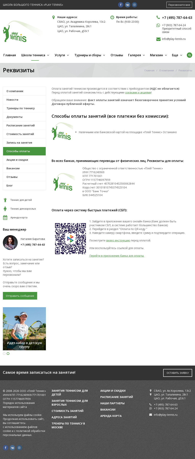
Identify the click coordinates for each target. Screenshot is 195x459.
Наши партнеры (112, 403)
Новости (12, 99)
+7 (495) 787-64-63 (177, 17)
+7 (164, 25)
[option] (24, 328)
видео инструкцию (118, 240)
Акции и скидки (17, 160)
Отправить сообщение (20, 295)
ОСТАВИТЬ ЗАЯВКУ (178, 373)
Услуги (60, 55)
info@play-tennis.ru (174, 39)
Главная (9, 55)
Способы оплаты (18, 151)
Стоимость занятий (20, 134)
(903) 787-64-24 (176, 25)
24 (175, 408)
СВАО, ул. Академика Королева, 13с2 (81, 21)
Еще (175, 55)
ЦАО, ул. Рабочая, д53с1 (73, 31)
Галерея (134, 55)
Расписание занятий (20, 125)
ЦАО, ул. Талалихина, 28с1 (74, 26)
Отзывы (117, 55)
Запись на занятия (19, 142)
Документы (14, 117)
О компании (166, 70)
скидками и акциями (138, 92)
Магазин (156, 55)
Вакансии (13, 168)
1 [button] (4, 353)
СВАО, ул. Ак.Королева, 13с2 (172, 390)
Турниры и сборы (87, 55)
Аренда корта (111, 416)
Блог (9, 185)
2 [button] (8, 353)
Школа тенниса (33, 55)
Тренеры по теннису (20, 108)
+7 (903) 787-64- (164, 408)
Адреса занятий (64, 417)
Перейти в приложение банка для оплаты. (116, 255)
